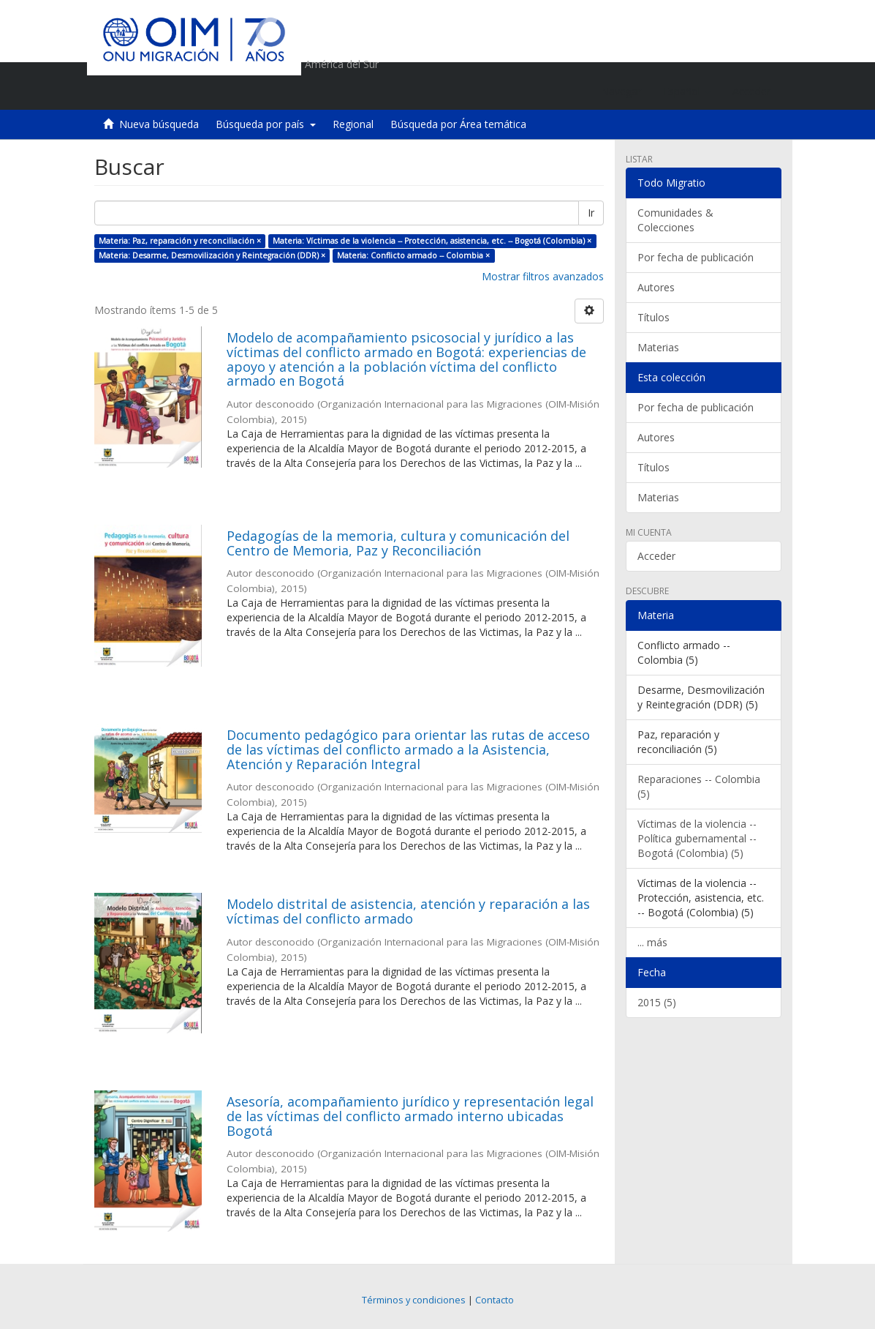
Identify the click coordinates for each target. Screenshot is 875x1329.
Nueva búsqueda (159, 124)
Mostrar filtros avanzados (543, 276)
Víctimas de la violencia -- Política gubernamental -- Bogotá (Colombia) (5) (697, 838)
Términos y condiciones (414, 1300)
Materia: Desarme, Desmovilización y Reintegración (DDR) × (212, 255)
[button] (686, 91)
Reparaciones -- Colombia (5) (698, 786)
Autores (656, 287)
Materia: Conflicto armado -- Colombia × (413, 255)
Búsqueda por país (266, 124)
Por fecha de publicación (695, 257)
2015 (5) (656, 1002)
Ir (591, 213)
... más (652, 942)
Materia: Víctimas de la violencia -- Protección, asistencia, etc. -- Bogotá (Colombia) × (432, 241)
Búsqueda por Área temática (458, 124)
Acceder (656, 556)
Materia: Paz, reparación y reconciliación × (180, 241)
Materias (658, 347)
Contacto (494, 1300)
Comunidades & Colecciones (675, 220)
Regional (353, 124)
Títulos (653, 317)
